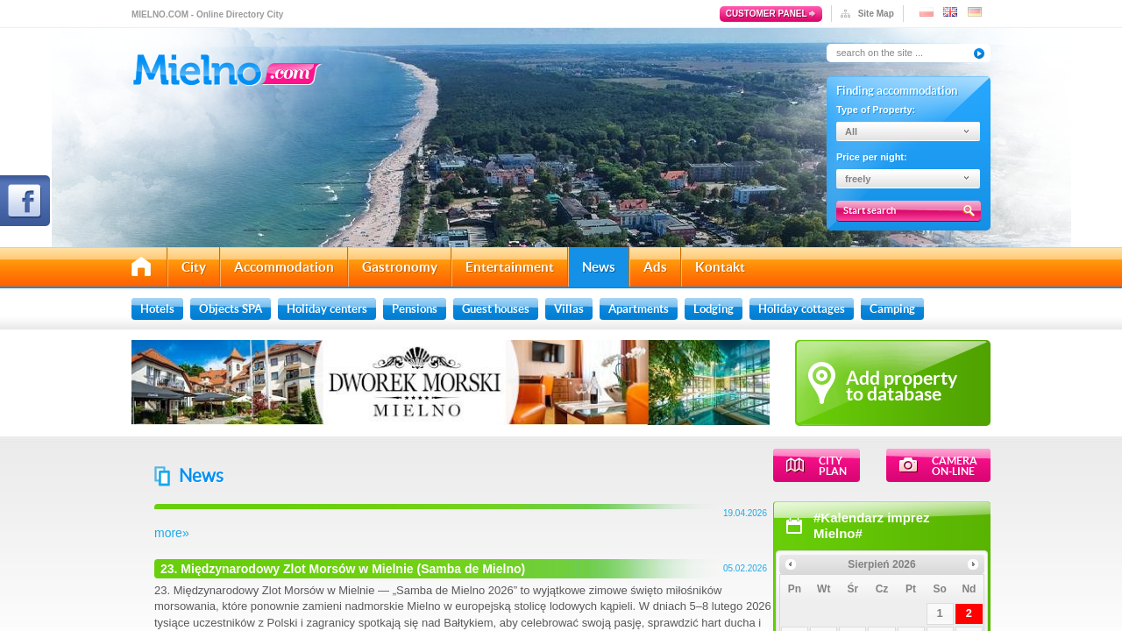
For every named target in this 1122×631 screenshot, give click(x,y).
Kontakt (720, 266)
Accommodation (284, 266)
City (193, 266)
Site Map (876, 13)
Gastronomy (399, 266)
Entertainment (509, 266)
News (598, 266)
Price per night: (871, 157)
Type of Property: (875, 109)
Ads (655, 266)
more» (389, 533)
